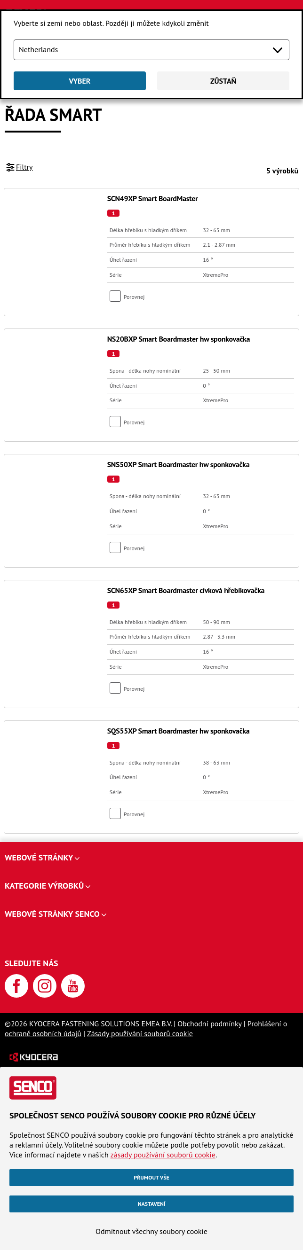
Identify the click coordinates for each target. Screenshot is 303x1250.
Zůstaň (223, 81)
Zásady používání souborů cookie (140, 1033)
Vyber (80, 81)
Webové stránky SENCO (52, 913)
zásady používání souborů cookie (163, 1154)
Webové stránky (39, 857)
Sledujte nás (31, 963)
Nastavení (152, 1203)
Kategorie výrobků (44, 885)
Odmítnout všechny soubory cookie (151, 1231)
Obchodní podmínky (210, 1023)
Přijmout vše (151, 1177)
